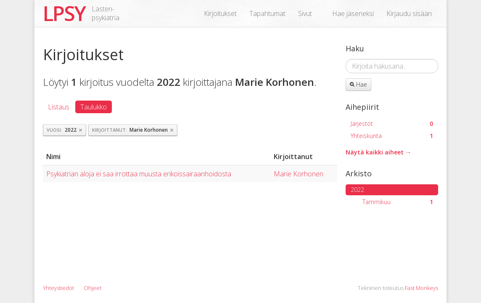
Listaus (58, 107)
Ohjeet (92, 288)
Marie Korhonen (298, 173)
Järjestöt (392, 124)
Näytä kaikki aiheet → (378, 152)
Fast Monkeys (421, 288)
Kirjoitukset (220, 13)
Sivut (305, 13)
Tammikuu (397, 202)
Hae (358, 84)
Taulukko (93, 107)
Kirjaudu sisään (409, 13)
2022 (357, 190)
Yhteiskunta (392, 136)
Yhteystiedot (58, 288)
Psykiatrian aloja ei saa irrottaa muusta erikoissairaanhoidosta (138, 173)
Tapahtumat (267, 13)
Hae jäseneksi (353, 13)
